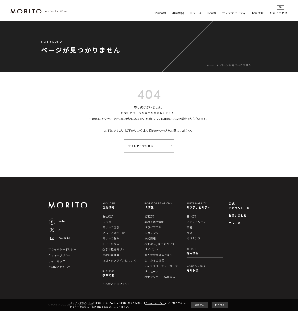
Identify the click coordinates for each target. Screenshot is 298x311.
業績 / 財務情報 (154, 222)
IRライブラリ (152, 227)
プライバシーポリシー (62, 249)
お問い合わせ (279, 13)
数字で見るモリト (113, 249)
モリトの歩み (110, 244)
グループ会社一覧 (113, 233)
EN (284, 7)
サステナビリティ (234, 13)
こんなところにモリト (116, 284)
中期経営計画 (110, 255)
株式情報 (150, 238)
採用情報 (258, 13)
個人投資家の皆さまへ (158, 255)
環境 (189, 227)
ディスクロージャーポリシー (162, 266)
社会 (189, 233)
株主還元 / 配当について (159, 244)
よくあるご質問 (154, 260)
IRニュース (151, 272)
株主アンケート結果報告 (159, 277)
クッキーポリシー (59, 255)
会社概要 (108, 216)
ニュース (196, 13)
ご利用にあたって (59, 267)
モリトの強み (110, 238)
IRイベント (151, 249)
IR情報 (212, 13)
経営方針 (150, 216)
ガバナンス (194, 238)
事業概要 (178, 13)
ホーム (210, 65)
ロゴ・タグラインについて (119, 260)
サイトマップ (56, 261)
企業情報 (160, 13)
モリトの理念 (110, 227)
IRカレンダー (152, 233)
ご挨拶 (106, 222)
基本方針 (192, 216)
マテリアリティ (196, 222)
